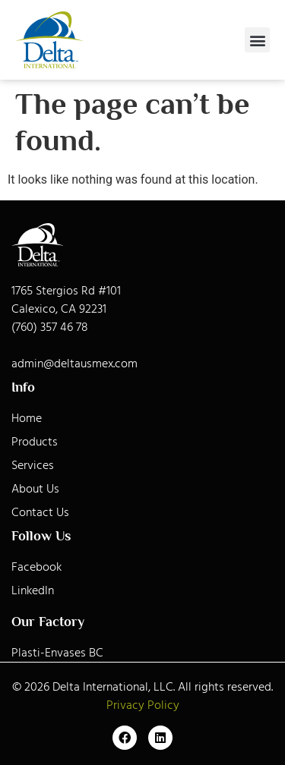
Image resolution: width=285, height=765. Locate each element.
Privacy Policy (142, 705)
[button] (257, 39)
